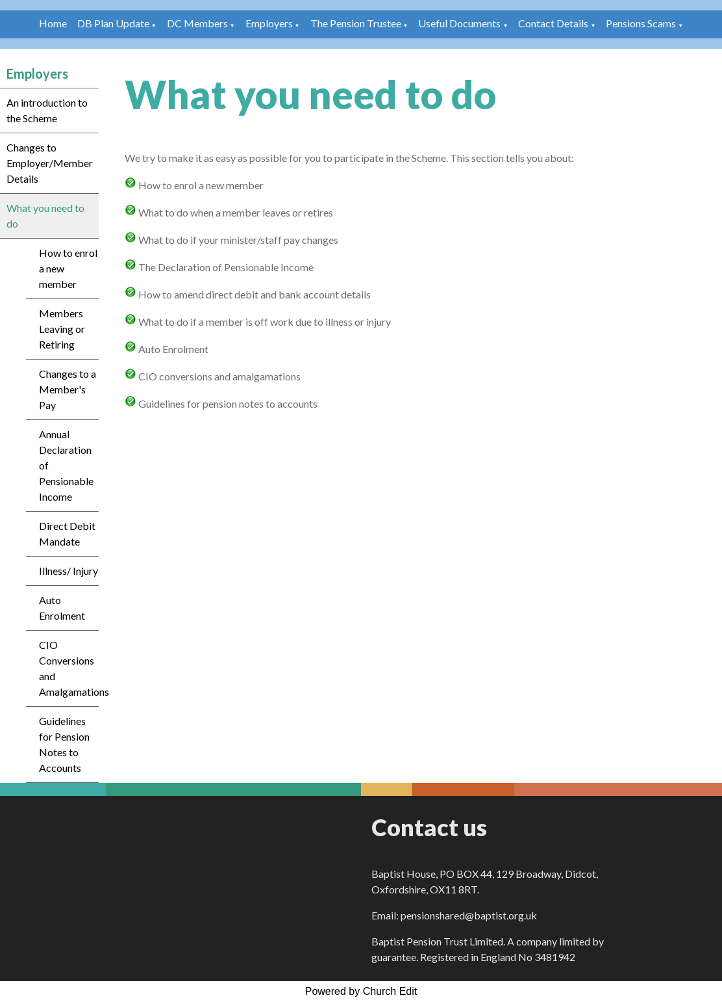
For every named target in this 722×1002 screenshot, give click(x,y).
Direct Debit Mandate (67, 533)
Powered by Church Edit (361, 991)
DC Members (197, 23)
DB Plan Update (113, 23)
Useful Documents (459, 23)
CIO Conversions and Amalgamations (69, 668)
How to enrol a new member (68, 268)
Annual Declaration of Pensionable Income (66, 465)
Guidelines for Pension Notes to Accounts (64, 744)
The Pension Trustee (356, 23)
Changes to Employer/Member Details (49, 163)
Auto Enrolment (62, 608)
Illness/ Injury (68, 570)
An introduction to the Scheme (47, 110)
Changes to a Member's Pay (67, 389)
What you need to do (45, 216)
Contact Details (553, 23)
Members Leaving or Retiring (62, 328)
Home (53, 23)
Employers (269, 23)
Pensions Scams (641, 23)
